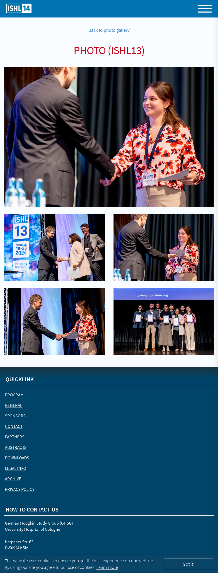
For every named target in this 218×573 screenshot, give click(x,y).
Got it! (188, 564)
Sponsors (15, 416)
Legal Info (15, 468)
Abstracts (15, 447)
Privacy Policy (19, 489)
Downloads (17, 457)
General (13, 405)
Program (14, 395)
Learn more (107, 567)
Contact (14, 426)
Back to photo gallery (109, 30)
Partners (14, 437)
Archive (13, 478)
